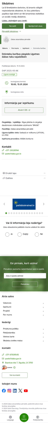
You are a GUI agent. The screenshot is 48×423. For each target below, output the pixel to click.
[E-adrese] (7, 367)
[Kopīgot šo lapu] (24, 178)
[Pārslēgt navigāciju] (24, 417)
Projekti (6, 311)
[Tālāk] (44, 204)
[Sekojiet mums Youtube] (26, 390)
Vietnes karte (8, 336)
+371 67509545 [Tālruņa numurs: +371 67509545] (12, 354)
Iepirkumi (7, 307)
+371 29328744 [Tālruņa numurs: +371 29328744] (12, 150)
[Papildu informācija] (14, 367)
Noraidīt (12, 26)
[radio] (8, 234)
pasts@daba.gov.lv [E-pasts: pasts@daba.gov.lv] (13, 153)
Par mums (7, 314)
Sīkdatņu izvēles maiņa (12, 340)
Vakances (7, 303)
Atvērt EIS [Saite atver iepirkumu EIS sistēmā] (22, 110)
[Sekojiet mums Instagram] (9, 391)
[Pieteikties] (25, 284)
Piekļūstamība (9, 332)
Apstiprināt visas (35, 26)
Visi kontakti (15, 375)
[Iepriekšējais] (4, 204)
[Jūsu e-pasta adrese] (25, 275)
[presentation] (21, 246)
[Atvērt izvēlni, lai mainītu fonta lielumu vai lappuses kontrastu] (37, 418)
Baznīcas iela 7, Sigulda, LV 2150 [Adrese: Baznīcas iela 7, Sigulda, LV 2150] (19, 362)
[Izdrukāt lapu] (24, 173)
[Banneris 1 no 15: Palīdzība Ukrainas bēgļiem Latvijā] (24, 204)
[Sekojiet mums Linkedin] (15, 391)
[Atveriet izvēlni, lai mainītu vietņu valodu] (10, 418)
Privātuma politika (10, 328)
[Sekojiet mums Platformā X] (20, 391)
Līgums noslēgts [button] (9, 74)
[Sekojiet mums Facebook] (4, 391)
